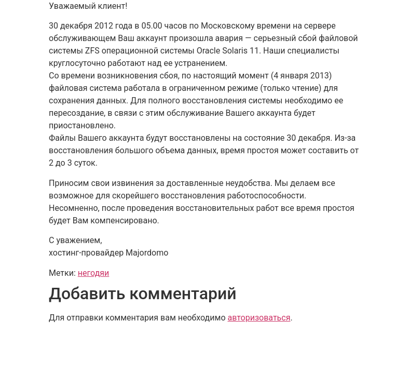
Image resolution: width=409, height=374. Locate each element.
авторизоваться (258, 318)
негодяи (94, 273)
